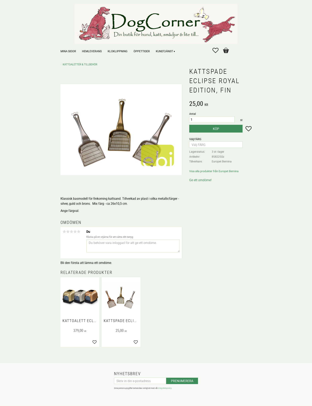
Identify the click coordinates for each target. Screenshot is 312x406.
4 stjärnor (75, 231)
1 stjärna (64, 231)
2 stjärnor (68, 231)
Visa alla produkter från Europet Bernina (214, 171)
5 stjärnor (78, 231)
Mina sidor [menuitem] (68, 51)
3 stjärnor (71, 231)
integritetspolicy (165, 388)
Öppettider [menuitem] (142, 51)
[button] (217, 50)
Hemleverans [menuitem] (92, 51)
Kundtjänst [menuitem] (164, 51)
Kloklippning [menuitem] (118, 51)
